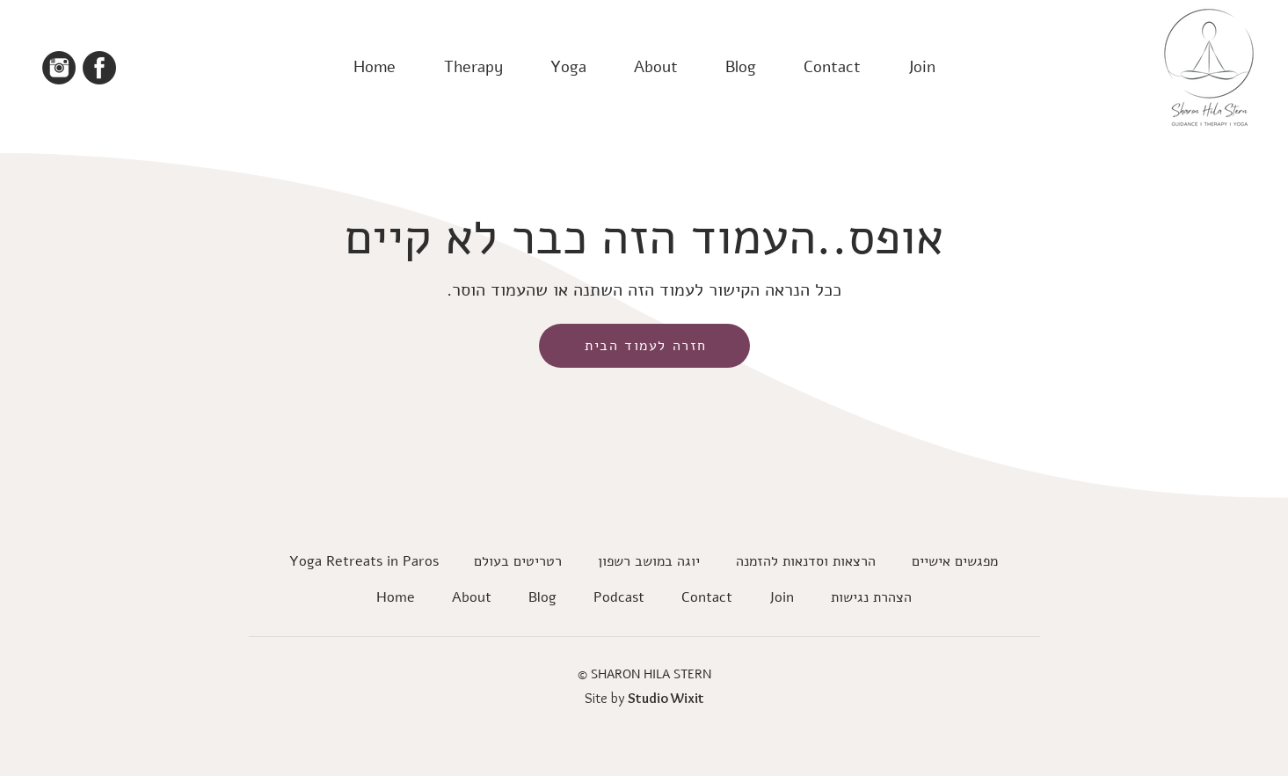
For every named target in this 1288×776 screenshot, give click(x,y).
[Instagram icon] (59, 67)
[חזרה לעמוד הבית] (644, 346)
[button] (473, 67)
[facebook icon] (99, 67)
